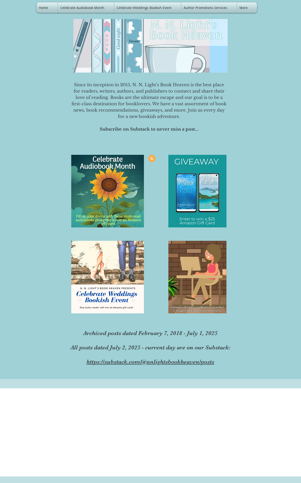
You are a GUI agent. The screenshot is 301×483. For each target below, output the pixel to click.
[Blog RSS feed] (151, 159)
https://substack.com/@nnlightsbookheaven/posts (150, 361)
